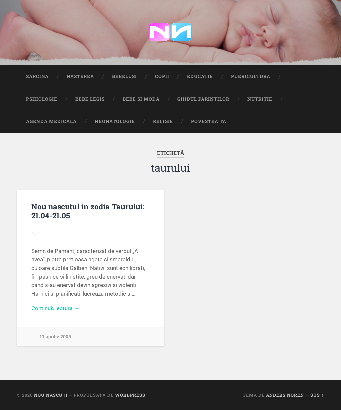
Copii (162, 76)
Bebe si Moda (141, 99)
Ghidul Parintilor (203, 99)
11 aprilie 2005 (55, 337)
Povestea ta (208, 121)
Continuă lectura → (55, 308)
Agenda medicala (51, 121)
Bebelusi (124, 76)
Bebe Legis (90, 99)
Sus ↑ (317, 395)
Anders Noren (285, 395)
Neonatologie (115, 121)
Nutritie (259, 99)
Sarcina (37, 76)
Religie (163, 121)
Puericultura (250, 76)
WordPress (130, 395)
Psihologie (41, 99)
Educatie (200, 76)
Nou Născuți (50, 395)
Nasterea (80, 76)
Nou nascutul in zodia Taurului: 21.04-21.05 (87, 210)
